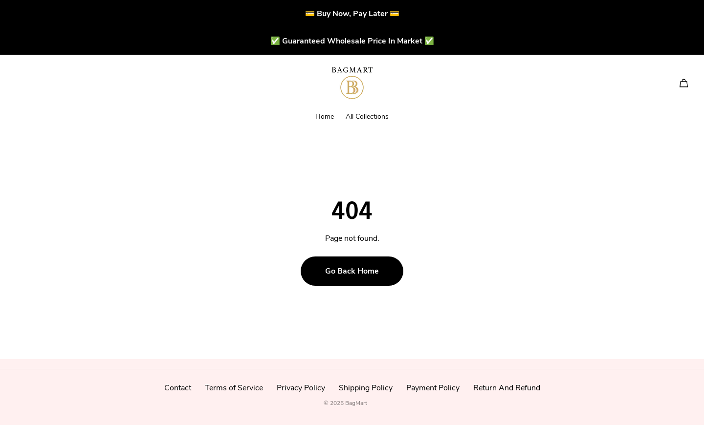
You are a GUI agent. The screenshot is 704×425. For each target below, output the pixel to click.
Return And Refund (506, 387)
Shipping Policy (366, 387)
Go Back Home (352, 271)
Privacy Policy (301, 387)
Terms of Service (234, 387)
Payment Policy (433, 387)
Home (324, 116)
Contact (177, 387)
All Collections (367, 116)
